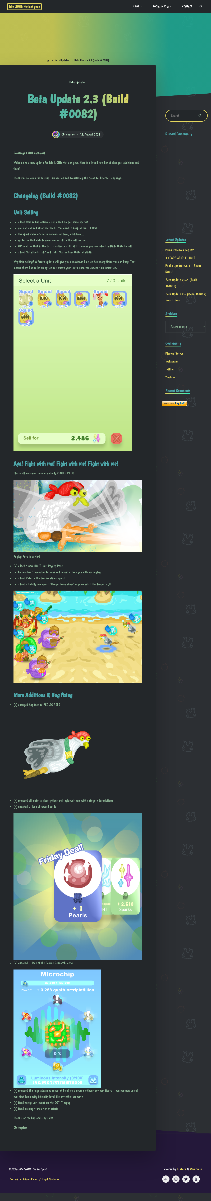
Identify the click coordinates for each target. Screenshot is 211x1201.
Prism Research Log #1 (180, 251)
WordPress (195, 1177)
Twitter (170, 371)
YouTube (171, 379)
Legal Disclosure (51, 1187)
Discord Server (174, 356)
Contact (14, 1187)
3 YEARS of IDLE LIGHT (180, 259)
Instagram (172, 363)
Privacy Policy (30, 1187)
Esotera (180, 1177)
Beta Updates (61, 60)
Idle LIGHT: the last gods (26, 6)
